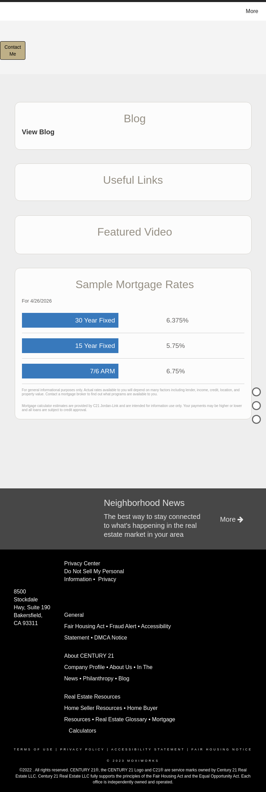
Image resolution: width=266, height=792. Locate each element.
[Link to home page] (8, 11)
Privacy (108, 579)
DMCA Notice (110, 638)
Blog (123, 678)
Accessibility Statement (148, 749)
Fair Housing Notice (222, 749)
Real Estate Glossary (121, 719)
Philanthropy (98, 678)
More (252, 11)
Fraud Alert (122, 626)
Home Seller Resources (93, 708)
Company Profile (84, 667)
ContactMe (12, 50)
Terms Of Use (34, 749)
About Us (120, 667)
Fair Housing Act (84, 626)
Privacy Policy (82, 749)
